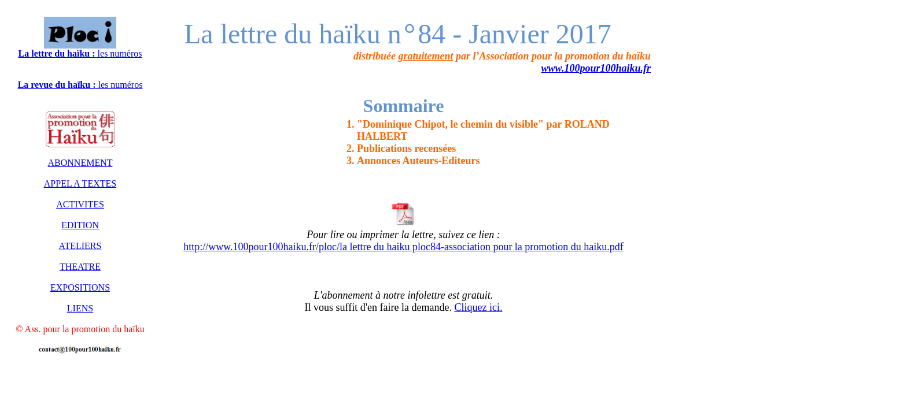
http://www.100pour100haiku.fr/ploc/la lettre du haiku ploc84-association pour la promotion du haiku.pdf (403, 246)
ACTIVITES (80, 204)
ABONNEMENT (80, 163)
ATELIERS (80, 246)
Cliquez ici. (478, 307)
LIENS (80, 308)
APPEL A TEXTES (80, 183)
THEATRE (80, 267)
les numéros (80, 53)
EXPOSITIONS (80, 287)
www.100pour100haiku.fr (596, 68)
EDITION (80, 225)
